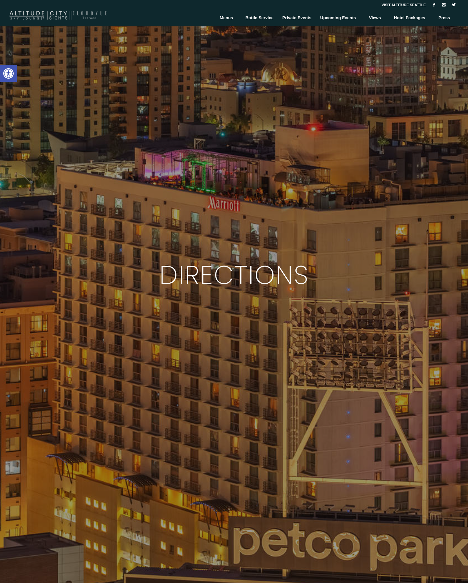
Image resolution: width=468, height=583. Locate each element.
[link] (8, 73)
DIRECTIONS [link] (234, 275)
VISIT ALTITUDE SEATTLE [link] (404, 5)
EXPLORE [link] (234, 330)
